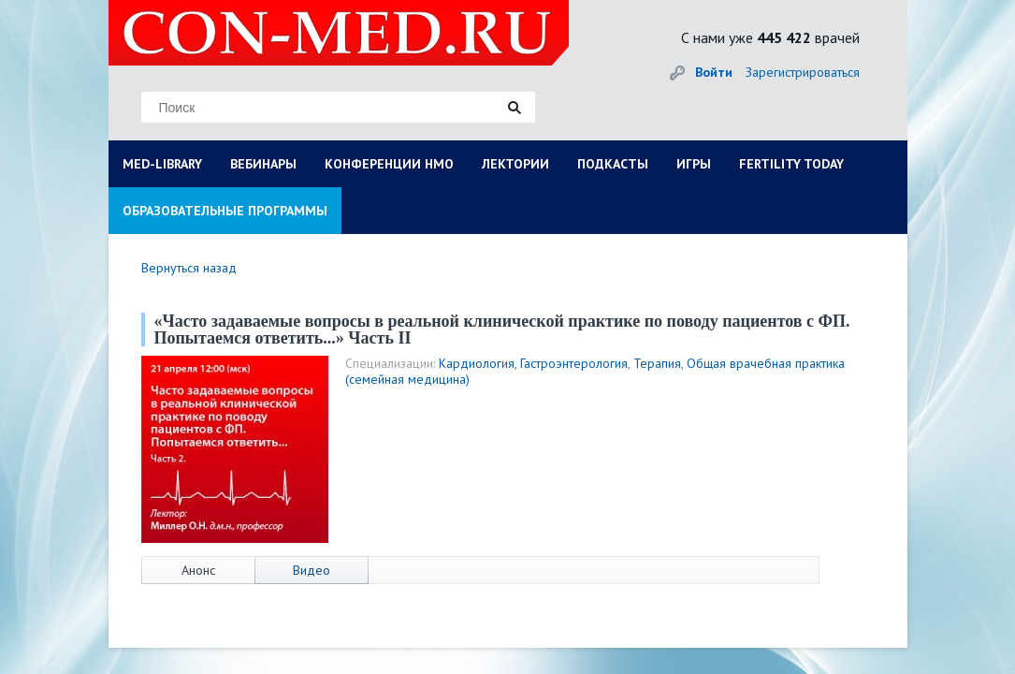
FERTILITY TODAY (791, 163)
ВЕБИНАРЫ (263, 163)
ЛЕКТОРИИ (515, 163)
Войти (713, 72)
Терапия (657, 363)
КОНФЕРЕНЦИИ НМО (389, 163)
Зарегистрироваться (803, 72)
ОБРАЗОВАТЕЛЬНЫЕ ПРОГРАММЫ (225, 210)
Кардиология (477, 363)
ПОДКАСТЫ (612, 163)
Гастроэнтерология (574, 363)
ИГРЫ (693, 163)
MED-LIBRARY (162, 163)
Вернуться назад (189, 267)
